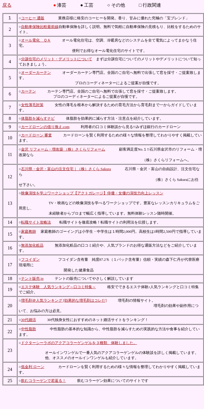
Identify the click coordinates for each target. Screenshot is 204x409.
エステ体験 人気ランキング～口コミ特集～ (58, 287)
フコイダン (30, 259)
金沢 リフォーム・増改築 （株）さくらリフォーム (63, 149)
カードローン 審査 (36, 135)
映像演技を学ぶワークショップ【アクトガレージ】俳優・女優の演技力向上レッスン (92, 193)
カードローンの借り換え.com (45, 127)
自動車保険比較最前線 (39, 27)
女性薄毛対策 (32, 105)
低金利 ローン (32, 367)
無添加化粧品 (32, 245)
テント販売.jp (32, 278)
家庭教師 (28, 231)
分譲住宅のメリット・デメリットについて (56, 59)
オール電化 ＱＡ (36, 40)
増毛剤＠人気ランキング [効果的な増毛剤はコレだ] (64, 300)
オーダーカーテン (36, 72)
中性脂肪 (28, 329)
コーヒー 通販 (32, 18)
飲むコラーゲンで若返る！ (43, 380)
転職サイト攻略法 (36, 222)
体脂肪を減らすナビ (38, 118)
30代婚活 (28, 320)
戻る (7, 5)
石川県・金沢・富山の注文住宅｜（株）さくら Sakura (66, 169)
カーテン (28, 91)
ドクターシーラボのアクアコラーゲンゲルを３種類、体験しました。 (79, 343)
